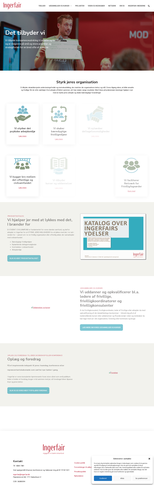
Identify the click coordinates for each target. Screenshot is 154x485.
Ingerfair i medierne (136, 6)
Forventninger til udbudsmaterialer (124, 450)
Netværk (112, 6)
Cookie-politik (116, 446)
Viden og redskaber (96, 6)
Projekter (79, 6)
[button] (149, 459)
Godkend (103, 478)
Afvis (122, 478)
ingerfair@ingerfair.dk (87, 460)
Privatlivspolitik (117, 455)
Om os (122, 6)
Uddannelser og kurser (60, 5)
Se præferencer (141, 478)
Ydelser (42, 6)
